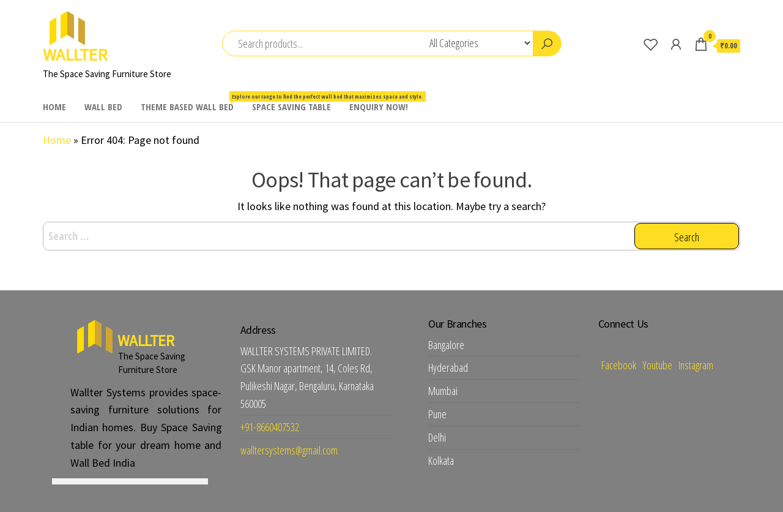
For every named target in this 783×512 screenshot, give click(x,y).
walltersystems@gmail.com (289, 450)
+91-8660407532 (269, 427)
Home (57, 140)
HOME (54, 106)
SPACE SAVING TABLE (291, 106)
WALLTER (75, 54)
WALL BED (103, 106)
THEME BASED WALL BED (192, 102)
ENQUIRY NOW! (378, 106)
